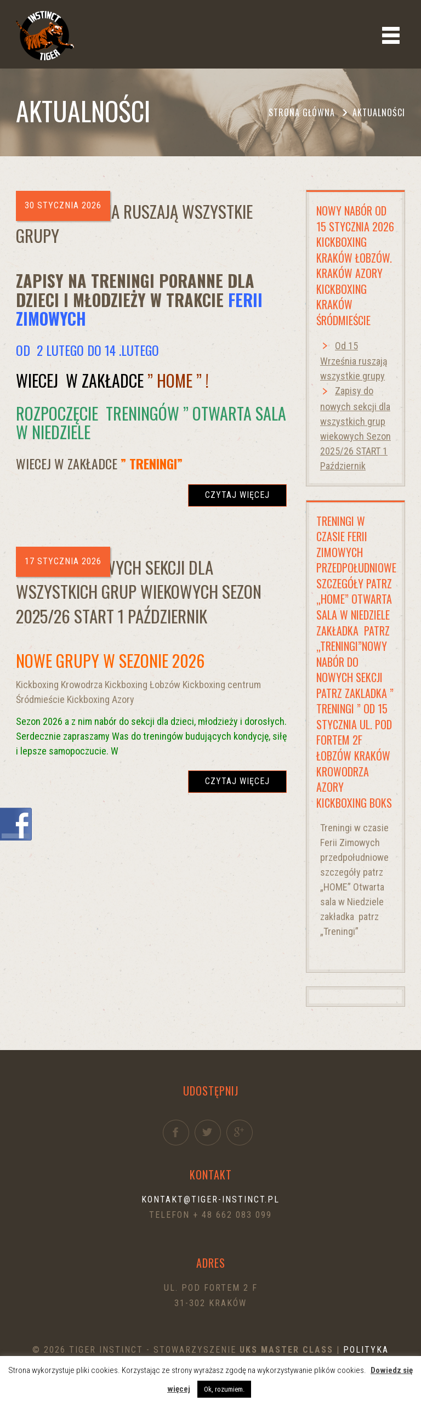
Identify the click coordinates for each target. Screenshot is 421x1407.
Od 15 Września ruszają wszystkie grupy (134, 223)
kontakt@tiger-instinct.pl (210, 1199)
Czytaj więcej (237, 495)
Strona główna (302, 112)
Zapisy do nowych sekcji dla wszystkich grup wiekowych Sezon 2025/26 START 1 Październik (138, 591)
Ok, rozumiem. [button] (224, 1389)
